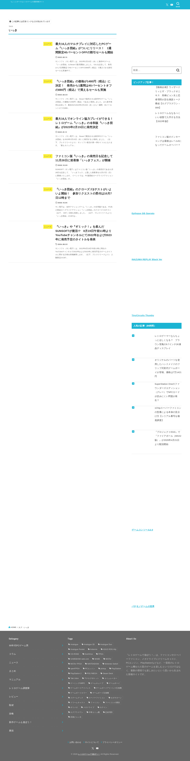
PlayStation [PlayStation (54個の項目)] (116, 669)
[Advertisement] (157, 40)
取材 (11, 705)
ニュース (13, 662)
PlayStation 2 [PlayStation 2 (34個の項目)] (75, 673)
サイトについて (92, 742)
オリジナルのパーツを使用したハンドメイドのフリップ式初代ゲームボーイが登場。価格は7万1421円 (168, 368)
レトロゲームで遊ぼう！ (89, 754)
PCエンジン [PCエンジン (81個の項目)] (90, 669)
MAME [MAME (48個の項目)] (97, 659)
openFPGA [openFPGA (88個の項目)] (75, 669)
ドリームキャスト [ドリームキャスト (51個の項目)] (77, 702)
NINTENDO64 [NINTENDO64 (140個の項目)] (93, 664)
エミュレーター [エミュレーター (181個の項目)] (110, 678)
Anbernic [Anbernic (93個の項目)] (94, 649)
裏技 (11, 730)
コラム (12, 654)
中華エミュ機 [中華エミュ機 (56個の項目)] (94, 712)
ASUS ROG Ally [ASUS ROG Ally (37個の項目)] (109, 649)
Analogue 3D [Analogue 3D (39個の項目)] (89, 644)
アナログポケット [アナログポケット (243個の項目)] (91, 678)
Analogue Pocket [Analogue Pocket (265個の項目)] (77, 649)
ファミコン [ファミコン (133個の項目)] (95, 702)
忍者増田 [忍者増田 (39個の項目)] (109, 712)
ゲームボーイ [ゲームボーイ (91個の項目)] (114, 683)
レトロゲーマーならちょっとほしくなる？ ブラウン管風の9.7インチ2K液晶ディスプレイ (168, 342)
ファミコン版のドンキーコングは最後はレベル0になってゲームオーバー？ (168, 141)
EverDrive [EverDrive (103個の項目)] (89, 654)
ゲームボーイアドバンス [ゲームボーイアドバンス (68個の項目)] (80, 688)
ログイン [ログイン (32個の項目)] (103, 707)
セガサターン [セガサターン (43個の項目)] (116, 698)
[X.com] (167, 4)
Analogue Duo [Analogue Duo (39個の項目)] (106, 644)
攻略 (11, 713)
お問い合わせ (75, 742)
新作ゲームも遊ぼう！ (20, 722)
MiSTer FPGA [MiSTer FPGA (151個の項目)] (76, 664)
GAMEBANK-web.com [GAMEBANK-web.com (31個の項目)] (79, 659)
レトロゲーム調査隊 (19, 688)
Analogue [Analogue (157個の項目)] (74, 644)
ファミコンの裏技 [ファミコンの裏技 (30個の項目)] (112, 702)
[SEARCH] (178, 5)
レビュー (13, 696)
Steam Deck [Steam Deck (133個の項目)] (108, 673)
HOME (13, 627)
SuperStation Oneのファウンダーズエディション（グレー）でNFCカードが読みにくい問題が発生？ (167, 392)
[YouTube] (171, 4)
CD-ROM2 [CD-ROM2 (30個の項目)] (74, 654)
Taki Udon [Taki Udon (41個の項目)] (74, 678)
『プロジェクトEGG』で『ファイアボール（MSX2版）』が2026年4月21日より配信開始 (168, 438)
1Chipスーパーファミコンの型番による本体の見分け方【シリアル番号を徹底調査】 (168, 414)
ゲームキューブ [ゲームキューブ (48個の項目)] (97, 683)
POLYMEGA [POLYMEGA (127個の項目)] (92, 673)
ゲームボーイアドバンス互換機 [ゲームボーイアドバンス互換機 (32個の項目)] (109, 688)
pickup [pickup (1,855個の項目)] (103, 669)
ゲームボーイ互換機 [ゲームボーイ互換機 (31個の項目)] (100, 693)
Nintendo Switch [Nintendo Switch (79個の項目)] (111, 664)
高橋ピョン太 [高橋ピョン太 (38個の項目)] (75, 717)
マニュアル (14, 679)
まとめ (12, 671)
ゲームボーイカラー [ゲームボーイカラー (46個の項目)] (78, 693)
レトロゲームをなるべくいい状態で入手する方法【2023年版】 (167, 117)
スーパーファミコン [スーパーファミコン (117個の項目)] (97, 698)
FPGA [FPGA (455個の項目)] (100, 654)
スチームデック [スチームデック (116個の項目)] (76, 698)
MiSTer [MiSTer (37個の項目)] (108, 659)
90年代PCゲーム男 (18, 645)
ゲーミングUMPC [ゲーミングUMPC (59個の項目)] (77, 683)
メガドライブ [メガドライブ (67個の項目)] (88, 707)
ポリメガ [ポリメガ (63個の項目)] (74, 707)
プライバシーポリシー (112, 742)
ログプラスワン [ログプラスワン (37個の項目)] (76, 712)
